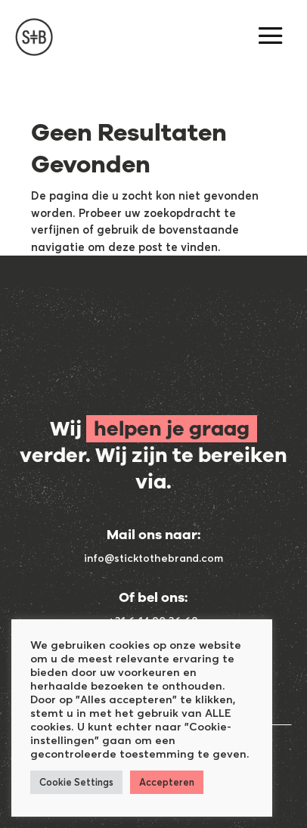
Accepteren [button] (166, 782)
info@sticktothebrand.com (153, 558)
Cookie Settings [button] (76, 782)
